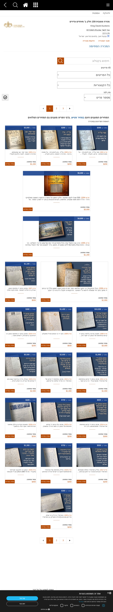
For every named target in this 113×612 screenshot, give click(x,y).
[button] (73, 609)
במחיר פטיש (77, 117)
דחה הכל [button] (22, 604)
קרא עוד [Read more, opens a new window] (81, 602)
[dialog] (56, 601)
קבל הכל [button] (22, 598)
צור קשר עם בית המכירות (98, 30)
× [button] (108, 593)
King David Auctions (100, 26)
